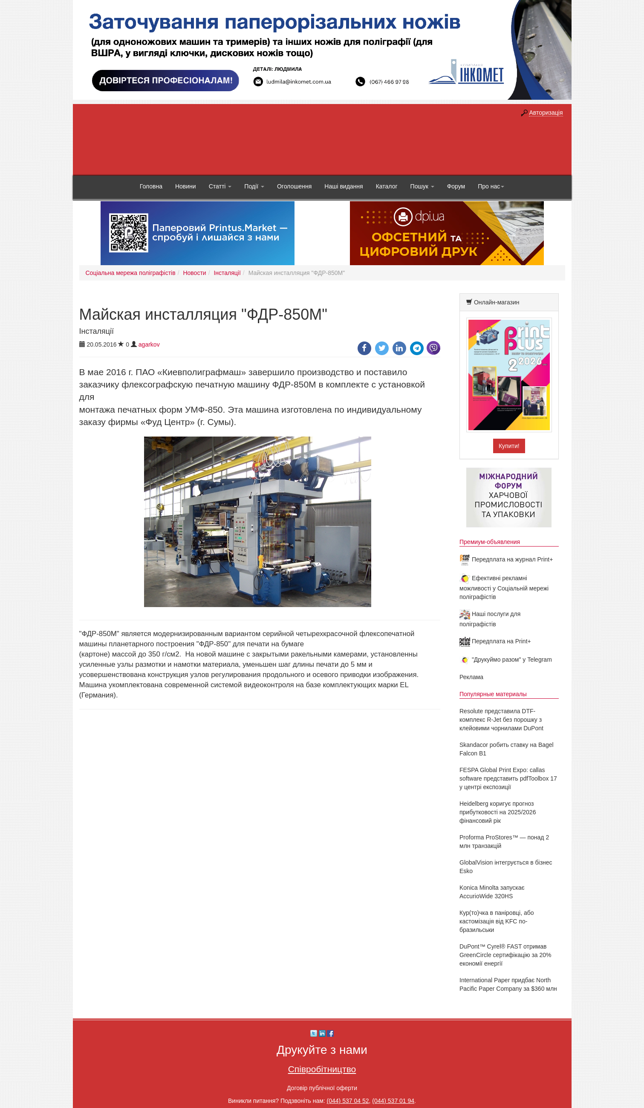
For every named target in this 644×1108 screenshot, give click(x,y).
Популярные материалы (493, 694)
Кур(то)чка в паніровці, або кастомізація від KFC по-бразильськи (496, 921)
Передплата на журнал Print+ (506, 559)
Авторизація (546, 112)
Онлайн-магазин (497, 302)
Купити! (509, 446)
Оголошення (294, 186)
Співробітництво (322, 1069)
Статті (220, 186)
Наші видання (343, 186)
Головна (151, 186)
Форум (456, 186)
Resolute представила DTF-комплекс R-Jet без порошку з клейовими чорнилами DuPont (501, 720)
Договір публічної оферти (322, 1088)
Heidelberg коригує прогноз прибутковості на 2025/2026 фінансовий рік (497, 812)
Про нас (491, 186)
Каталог (387, 186)
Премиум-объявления (489, 541)
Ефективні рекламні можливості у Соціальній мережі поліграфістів (504, 587)
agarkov (149, 344)
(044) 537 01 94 (393, 1100)
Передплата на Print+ (495, 641)
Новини (185, 186)
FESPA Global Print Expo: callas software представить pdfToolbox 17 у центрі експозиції (508, 778)
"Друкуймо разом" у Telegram (505, 659)
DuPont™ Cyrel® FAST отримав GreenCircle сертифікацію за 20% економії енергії (505, 955)
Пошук (422, 186)
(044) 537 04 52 (348, 1100)
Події (254, 186)
